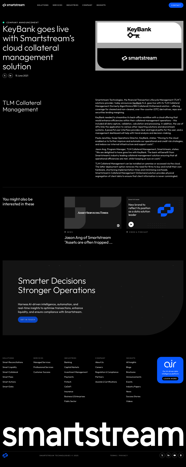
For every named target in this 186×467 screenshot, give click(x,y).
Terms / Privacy (119, 455)
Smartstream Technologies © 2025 (59, 455)
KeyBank (137, 102)
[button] (5, 75)
